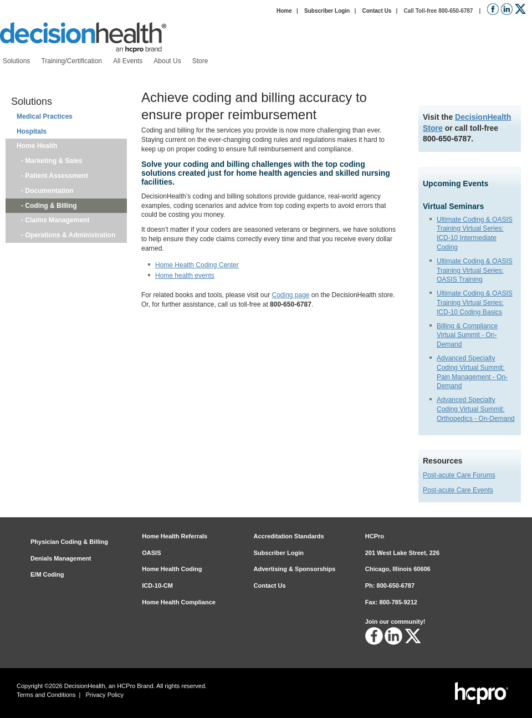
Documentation (49, 191)
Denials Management (60, 558)
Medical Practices (45, 116)
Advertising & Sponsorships (295, 569)
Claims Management (57, 220)
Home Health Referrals (174, 536)
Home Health (37, 146)
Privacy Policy (105, 694)
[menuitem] (16, 61)
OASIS (151, 552)
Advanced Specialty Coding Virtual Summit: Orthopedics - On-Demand (476, 409)
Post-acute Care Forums (459, 475)
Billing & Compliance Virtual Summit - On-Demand (467, 335)
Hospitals (32, 131)
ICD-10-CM (157, 585)
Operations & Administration (70, 235)
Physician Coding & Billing (69, 541)
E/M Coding (47, 574)
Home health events (184, 275)
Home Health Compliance (179, 602)
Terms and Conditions (46, 694)
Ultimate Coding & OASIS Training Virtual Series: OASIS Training (475, 270)
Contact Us (376, 11)
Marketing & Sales (54, 161)
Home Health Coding (172, 569)
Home (284, 11)
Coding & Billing (51, 206)
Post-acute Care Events (458, 490)
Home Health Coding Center (197, 265)
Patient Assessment (56, 176)
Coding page (290, 295)
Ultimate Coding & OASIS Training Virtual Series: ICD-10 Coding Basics (475, 302)
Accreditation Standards (289, 536)
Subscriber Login (327, 11)
